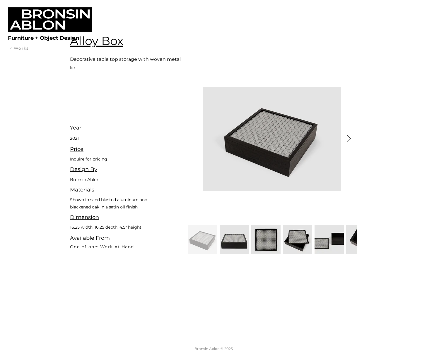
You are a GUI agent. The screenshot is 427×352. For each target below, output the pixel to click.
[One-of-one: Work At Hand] (126, 246)
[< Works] (20, 48)
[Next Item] (349, 139)
